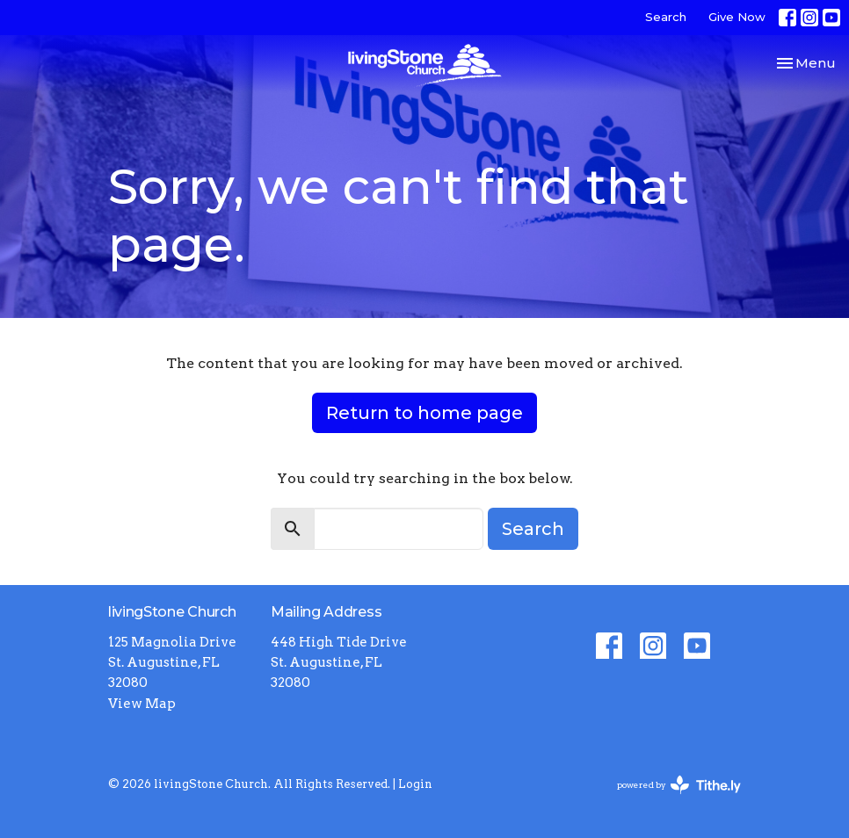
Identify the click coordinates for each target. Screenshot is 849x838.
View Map (142, 704)
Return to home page (424, 412)
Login (415, 784)
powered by (679, 784)
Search (665, 17)
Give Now (737, 17)
